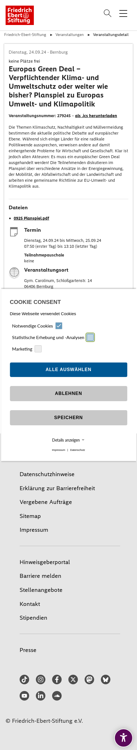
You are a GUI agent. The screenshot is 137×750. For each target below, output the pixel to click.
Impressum (58, 449)
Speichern (68, 417)
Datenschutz (77, 449)
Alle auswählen (69, 369)
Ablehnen (68, 393)
